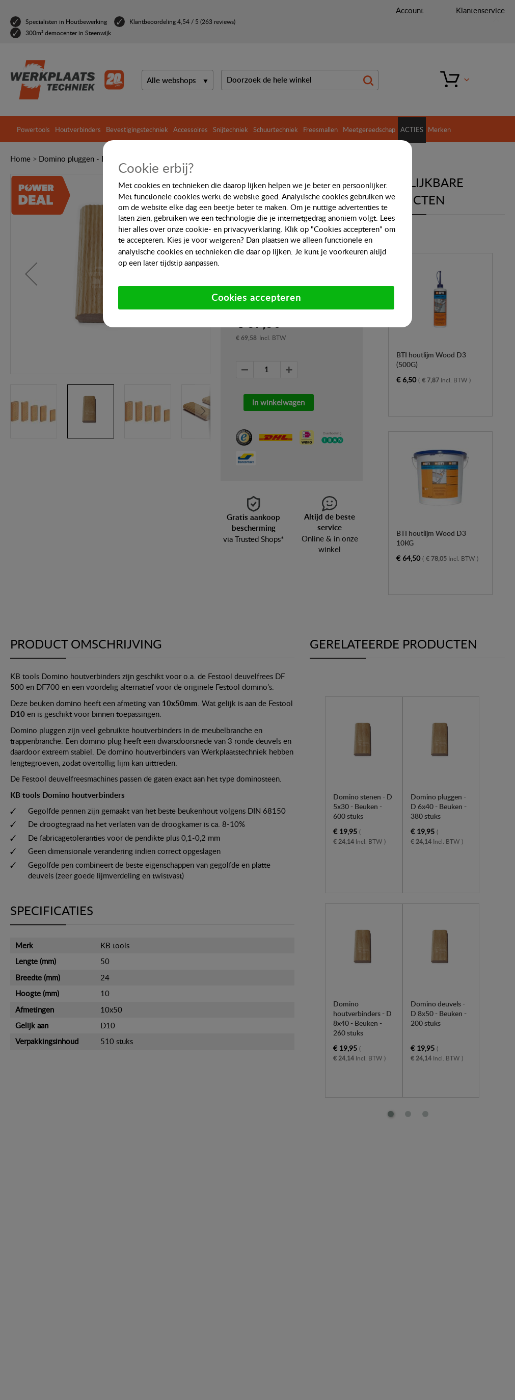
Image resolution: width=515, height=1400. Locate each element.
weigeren (224, 240)
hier (124, 229)
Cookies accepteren (256, 297)
